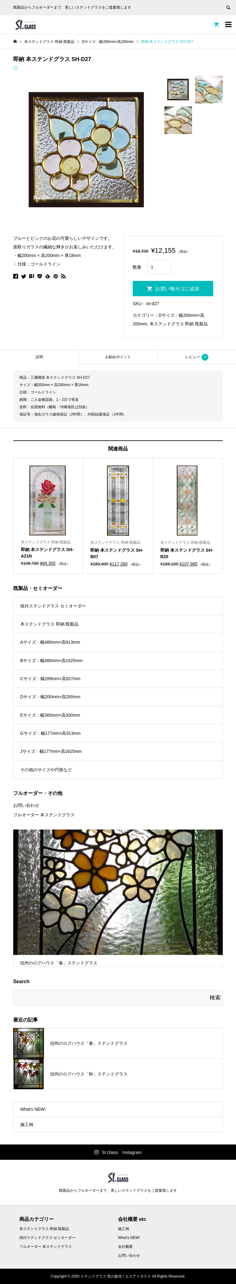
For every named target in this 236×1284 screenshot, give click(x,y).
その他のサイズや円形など (46, 769)
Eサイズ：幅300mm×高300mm (50, 715)
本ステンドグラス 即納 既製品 (179, 323)
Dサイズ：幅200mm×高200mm (50, 696)
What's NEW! (33, 1109)
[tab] (39, 357)
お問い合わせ (26, 805)
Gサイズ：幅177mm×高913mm (50, 733)
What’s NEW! (129, 1238)
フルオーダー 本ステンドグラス (44, 814)
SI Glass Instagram (121, 1152)
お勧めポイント (118, 357)
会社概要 (125, 1246)
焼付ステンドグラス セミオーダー (53, 606)
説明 (39, 357)
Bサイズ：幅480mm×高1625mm (51, 660)
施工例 (26, 1124)
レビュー (196, 357)
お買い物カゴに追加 (177, 288)
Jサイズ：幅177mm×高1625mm (51, 751)
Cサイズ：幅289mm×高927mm (50, 678)
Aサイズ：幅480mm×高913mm (50, 642)
